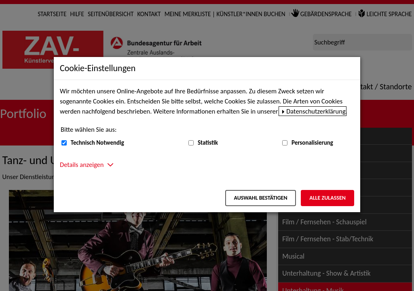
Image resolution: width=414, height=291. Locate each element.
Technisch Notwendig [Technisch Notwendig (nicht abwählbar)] (97, 142)
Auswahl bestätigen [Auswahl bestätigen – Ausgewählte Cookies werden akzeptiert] (260, 197)
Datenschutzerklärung (316, 111)
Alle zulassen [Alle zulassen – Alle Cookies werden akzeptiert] (327, 197)
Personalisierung (312, 142)
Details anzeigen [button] (82, 164)
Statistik (208, 142)
